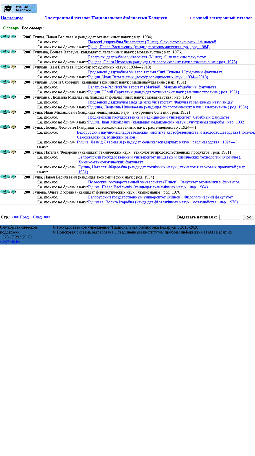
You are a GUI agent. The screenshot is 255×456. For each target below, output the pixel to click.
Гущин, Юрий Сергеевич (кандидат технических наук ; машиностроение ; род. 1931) (163, 92)
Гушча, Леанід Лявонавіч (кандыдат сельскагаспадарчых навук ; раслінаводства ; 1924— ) (157, 142)
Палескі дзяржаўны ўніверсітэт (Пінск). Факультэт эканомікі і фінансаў (152, 42)
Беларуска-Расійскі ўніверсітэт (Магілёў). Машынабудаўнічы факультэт (152, 87)
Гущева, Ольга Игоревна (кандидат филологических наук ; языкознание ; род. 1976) (162, 61)
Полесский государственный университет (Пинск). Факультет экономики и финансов (164, 182)
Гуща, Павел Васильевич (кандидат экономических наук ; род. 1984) (148, 46)
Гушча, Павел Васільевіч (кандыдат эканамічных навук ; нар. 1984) (148, 187)
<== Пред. (21, 217)
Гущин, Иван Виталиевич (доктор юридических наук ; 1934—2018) (148, 77)
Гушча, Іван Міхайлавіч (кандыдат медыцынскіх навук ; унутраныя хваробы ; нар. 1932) (166, 122)
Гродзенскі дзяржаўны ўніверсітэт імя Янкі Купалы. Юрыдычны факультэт (155, 72)
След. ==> (42, 217)
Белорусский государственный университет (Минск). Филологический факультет (160, 197)
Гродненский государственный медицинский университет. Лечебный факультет (158, 117)
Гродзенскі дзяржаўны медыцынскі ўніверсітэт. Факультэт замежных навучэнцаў (160, 102)
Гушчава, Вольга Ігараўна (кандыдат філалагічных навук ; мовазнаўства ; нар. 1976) (163, 202)
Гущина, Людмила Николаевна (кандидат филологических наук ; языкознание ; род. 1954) (168, 107)
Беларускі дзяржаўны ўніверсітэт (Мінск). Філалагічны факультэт (147, 57)
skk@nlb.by (10, 242)
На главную (12, 17)
